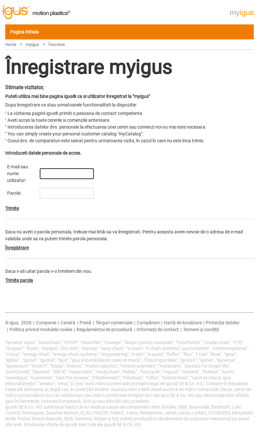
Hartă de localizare (183, 322)
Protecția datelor (223, 322)
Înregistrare (17, 247)
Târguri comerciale (114, 322)
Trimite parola (19, 280)
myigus (32, 44)
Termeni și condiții (201, 329)
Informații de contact (158, 329)
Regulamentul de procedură (104, 329)
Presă (85, 322)
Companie (46, 322)
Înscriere (57, 44)
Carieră (68, 322)
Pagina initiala (24, 32)
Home (10, 44)
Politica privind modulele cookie (40, 329)
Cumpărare (148, 322)
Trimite (12, 208)
